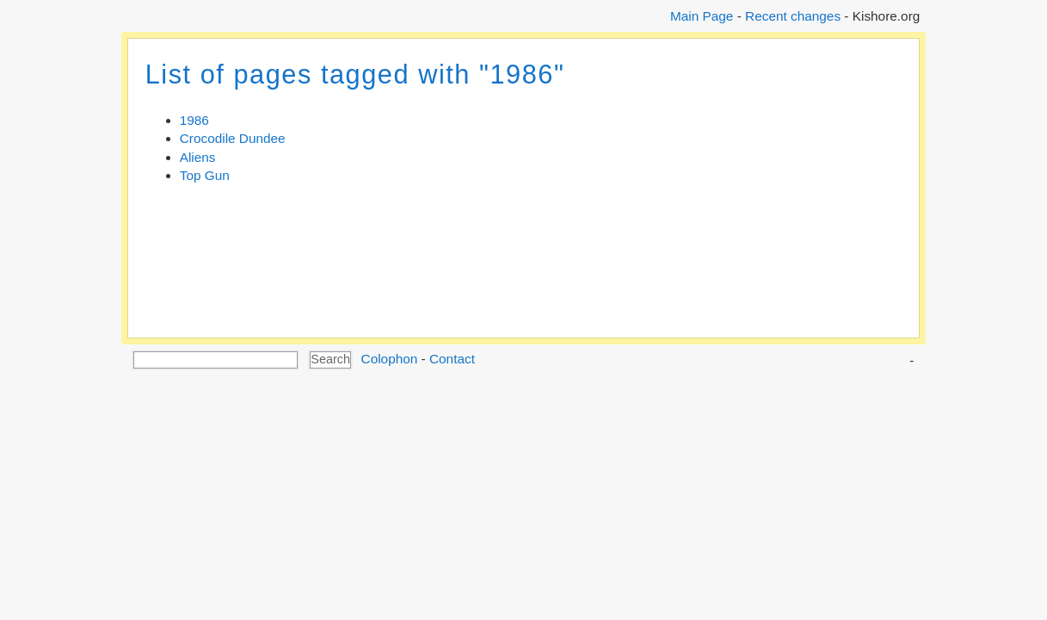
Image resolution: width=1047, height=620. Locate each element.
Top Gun (205, 175)
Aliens (198, 157)
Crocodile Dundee (233, 138)
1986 (194, 120)
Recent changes (793, 16)
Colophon (389, 358)
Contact (452, 358)
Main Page (701, 16)
